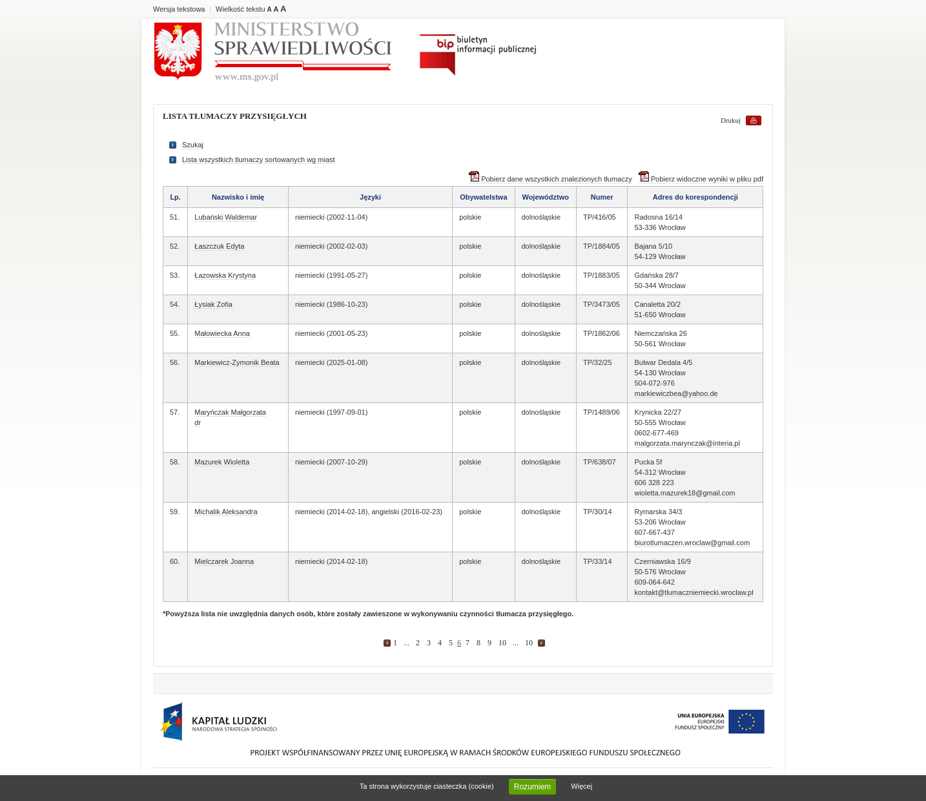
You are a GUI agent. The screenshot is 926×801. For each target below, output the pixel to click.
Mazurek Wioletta (221, 462)
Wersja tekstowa (179, 9)
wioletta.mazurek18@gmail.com (684, 493)
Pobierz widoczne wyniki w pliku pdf (701, 179)
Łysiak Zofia (213, 304)
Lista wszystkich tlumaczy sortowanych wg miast (258, 159)
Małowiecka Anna (222, 333)
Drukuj (731, 120)
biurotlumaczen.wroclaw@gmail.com (692, 542)
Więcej (581, 786)
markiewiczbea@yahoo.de (675, 393)
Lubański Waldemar (225, 217)
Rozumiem (532, 786)
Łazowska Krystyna (225, 275)
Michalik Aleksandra (225, 511)
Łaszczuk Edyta (219, 246)
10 (502, 642)
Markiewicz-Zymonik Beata (236, 362)
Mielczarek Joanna (224, 561)
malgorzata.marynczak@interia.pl (686, 443)
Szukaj (192, 145)
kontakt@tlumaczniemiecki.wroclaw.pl (693, 592)
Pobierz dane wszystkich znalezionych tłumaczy (550, 179)
